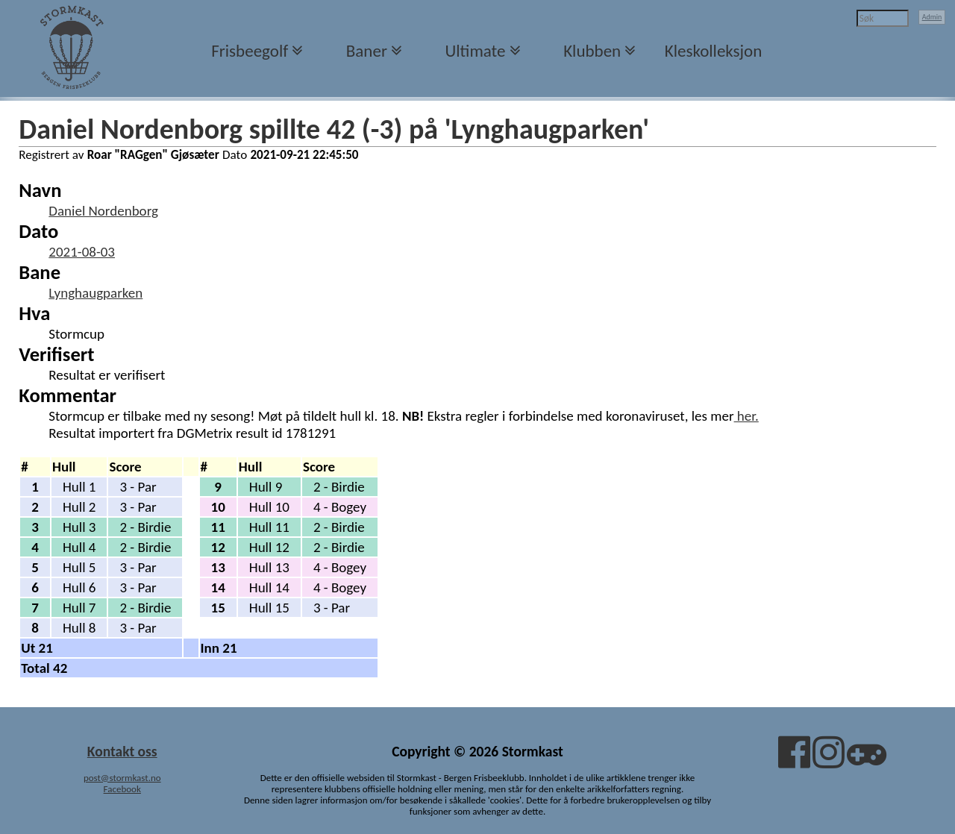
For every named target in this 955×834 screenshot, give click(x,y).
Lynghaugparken (95, 292)
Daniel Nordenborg (103, 210)
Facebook (122, 788)
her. (746, 415)
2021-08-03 (81, 251)
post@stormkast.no (122, 777)
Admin (932, 17)
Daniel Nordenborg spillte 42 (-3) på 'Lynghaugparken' (334, 129)
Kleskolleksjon (713, 50)
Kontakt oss (122, 751)
